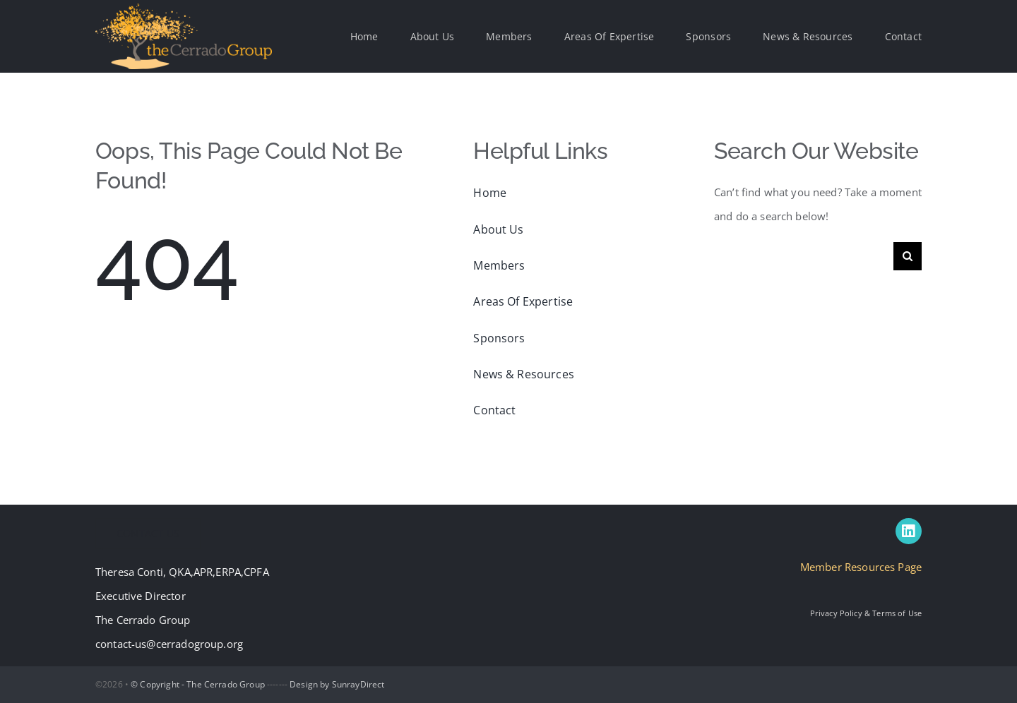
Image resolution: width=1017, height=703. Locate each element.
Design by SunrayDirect (337, 684)
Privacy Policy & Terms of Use (866, 613)
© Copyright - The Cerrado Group (198, 684)
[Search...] (803, 256)
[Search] (907, 256)
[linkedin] (909, 531)
